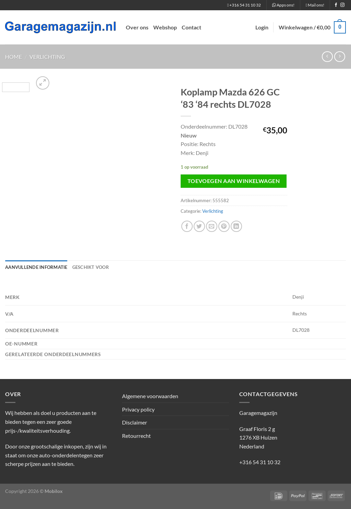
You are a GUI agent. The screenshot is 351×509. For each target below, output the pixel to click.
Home (13, 56)
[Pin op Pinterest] (224, 226)
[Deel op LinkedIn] (236, 226)
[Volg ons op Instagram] (342, 5)
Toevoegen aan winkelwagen (233, 181)
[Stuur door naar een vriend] (211, 226)
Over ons (137, 27)
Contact (191, 27)
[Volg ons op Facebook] (336, 5)
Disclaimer (134, 422)
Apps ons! (283, 5)
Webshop (165, 27)
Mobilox (54, 491)
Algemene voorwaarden (150, 396)
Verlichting (47, 56)
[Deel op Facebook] (187, 226)
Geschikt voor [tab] (90, 267)
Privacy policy (138, 409)
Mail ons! (315, 5)
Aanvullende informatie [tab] (36, 267)
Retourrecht (136, 435)
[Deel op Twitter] (199, 226)
